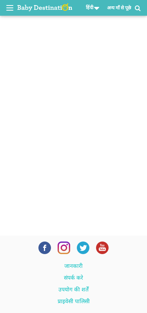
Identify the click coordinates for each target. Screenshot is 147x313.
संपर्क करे (73, 278)
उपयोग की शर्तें (73, 289)
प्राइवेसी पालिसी (74, 301)
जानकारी (73, 266)
